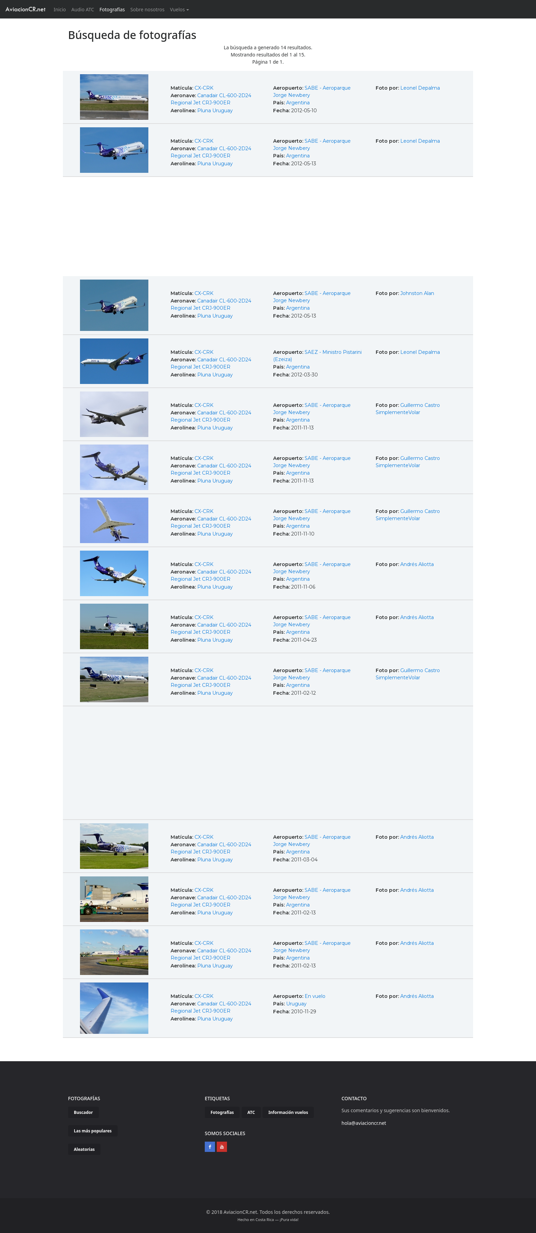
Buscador (83, 1112)
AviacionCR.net (25, 9)
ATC (251, 1112)
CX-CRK (204, 88)
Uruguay (296, 1004)
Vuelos (177, 9)
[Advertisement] (268, 227)
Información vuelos (288, 1112)
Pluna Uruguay (215, 110)
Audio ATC (82, 9)
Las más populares (93, 1131)
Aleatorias (84, 1149)
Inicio (61, 9)
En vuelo (315, 996)
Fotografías (112, 9)
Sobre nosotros (147, 9)
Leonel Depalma (420, 88)
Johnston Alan (417, 293)
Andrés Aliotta (417, 564)
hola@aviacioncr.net (363, 1123)
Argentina (298, 103)
